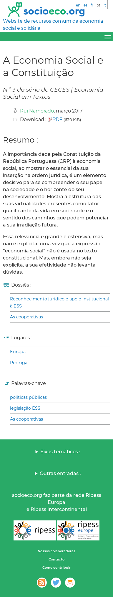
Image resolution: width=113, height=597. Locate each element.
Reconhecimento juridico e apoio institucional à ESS (59, 302)
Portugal (19, 362)
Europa (18, 351)
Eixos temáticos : (60, 451)
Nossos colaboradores (56, 551)
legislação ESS (25, 408)
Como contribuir (56, 567)
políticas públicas (28, 397)
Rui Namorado (37, 111)
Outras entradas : (60, 473)
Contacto (56, 559)
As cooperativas (26, 317)
